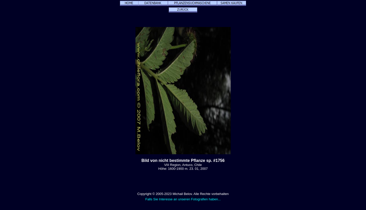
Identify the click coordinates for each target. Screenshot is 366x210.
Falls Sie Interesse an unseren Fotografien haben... (183, 199)
